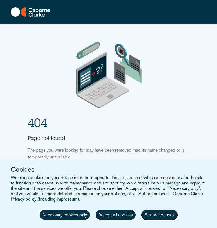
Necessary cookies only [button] (64, 215)
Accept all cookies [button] (115, 215)
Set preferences (159, 215)
